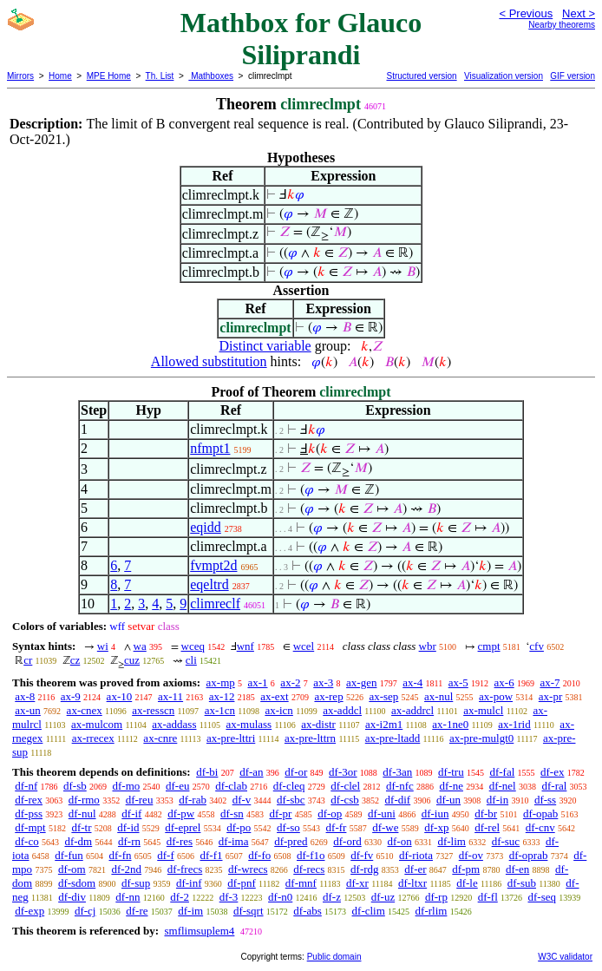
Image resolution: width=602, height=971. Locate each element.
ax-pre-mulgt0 (481, 738)
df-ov (471, 855)
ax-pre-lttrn (310, 738)
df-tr (81, 827)
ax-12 (222, 696)
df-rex (29, 799)
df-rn (129, 841)
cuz (132, 659)
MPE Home (109, 76)
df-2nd (126, 869)
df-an (251, 771)
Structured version (421, 76)
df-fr (336, 827)
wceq (193, 646)
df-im (190, 910)
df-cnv (540, 827)
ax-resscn (153, 710)
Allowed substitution (209, 361)
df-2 (179, 896)
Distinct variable (265, 345)
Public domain (334, 956)
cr (27, 659)
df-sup (135, 882)
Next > (578, 13)
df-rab (192, 799)
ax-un (28, 710)
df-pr (280, 813)
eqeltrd (209, 584)
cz (75, 659)
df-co (26, 841)
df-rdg (364, 869)
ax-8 (25, 696)
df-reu (140, 799)
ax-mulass (249, 724)
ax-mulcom (96, 724)
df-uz (383, 896)
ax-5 (458, 682)
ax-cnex (84, 710)
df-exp (29, 910)
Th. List (160, 76)
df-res (180, 841)
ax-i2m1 (383, 724)
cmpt (489, 646)
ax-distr (318, 724)
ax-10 (120, 696)
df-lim (451, 841)
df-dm (78, 841)
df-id (128, 827)
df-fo (259, 855)
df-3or (343, 771)
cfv (536, 646)
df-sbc (291, 799)
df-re (136, 910)
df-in (497, 799)
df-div (72, 896)
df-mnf (301, 882)
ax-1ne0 (450, 724)
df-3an (397, 771)
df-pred (290, 841)
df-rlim (432, 910)
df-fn (120, 855)
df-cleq (289, 785)
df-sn (232, 813)
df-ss (545, 799)
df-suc (506, 841)
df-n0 (280, 896)
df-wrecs (247, 869)
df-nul (82, 813)
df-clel (345, 785)
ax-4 (412, 682)
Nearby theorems (561, 25)
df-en (517, 869)
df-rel (487, 827)
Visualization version (503, 76)
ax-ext (274, 696)
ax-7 (549, 682)
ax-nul (438, 696)
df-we (385, 827)
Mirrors (20, 76)
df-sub (521, 882)
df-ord (347, 841)
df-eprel (182, 827)
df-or (296, 771)
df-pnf (241, 882)
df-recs (308, 869)
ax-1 (258, 682)
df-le (467, 882)
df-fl (488, 896)
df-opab (540, 813)
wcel (304, 646)
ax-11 (170, 696)
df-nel (502, 785)
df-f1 (211, 855)
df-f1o (311, 855)
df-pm (466, 869)
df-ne (451, 785)
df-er (415, 869)
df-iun (435, 813)
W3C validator (565, 956)
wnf (245, 646)
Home (60, 76)
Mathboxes (210, 76)
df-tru (451, 771)
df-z (332, 896)
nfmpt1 (210, 448)
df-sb (75, 785)
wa (140, 646)
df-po (238, 827)
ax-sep (383, 696)
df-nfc (400, 785)
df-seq (542, 896)
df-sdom (76, 882)
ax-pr (550, 696)
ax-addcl (342, 710)
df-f (165, 855)
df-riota (416, 855)
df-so (288, 827)
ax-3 (323, 682)
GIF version (572, 76)
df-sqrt (248, 910)
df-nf (26, 785)
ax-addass (174, 724)
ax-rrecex (93, 738)
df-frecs (184, 869)
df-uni (382, 813)
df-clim (368, 910)
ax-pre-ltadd (393, 738)
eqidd (205, 527)
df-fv (361, 855)
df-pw (180, 813)
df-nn (127, 896)
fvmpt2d (213, 565)
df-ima (234, 841)
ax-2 (290, 682)
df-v (242, 799)
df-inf (189, 882)
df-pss (29, 813)
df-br (485, 813)
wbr (427, 646)
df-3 (229, 896)
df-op (329, 813)
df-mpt (30, 827)
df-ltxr (412, 882)
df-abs (307, 910)
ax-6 (504, 682)
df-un (448, 799)
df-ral (553, 785)
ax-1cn (220, 710)
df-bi (207, 771)
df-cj (85, 910)
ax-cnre (160, 738)
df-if (131, 813)
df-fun (69, 855)
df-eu (177, 785)
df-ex (552, 771)
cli (191, 659)
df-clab (231, 785)
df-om (72, 869)
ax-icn (278, 710)
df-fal (501, 771)
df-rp (436, 896)
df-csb (344, 799)
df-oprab (528, 855)
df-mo (126, 785)
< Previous (526, 13)
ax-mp (220, 682)
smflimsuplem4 (199, 930)
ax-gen (361, 682)
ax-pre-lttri (230, 738)
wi (102, 646)
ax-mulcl (483, 710)
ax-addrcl (412, 710)
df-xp (436, 827)
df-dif (398, 799)
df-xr (357, 882)
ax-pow (496, 696)
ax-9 (71, 696)
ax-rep (328, 696)
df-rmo (84, 799)
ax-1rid (514, 724)
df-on (399, 841)
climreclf (215, 603)
